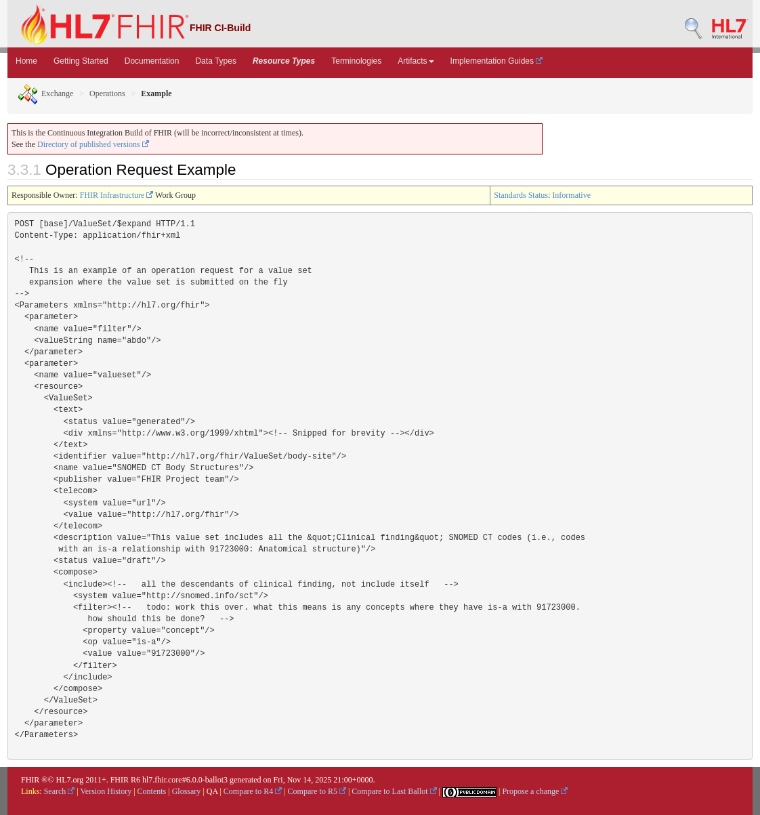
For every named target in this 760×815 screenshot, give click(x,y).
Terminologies (356, 61)
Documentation (152, 61)
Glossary (186, 791)
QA (212, 791)
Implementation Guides (496, 61)
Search (59, 791)
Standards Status (521, 195)
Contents (152, 791)
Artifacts (416, 61)
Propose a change (535, 791)
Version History (106, 791)
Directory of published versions (93, 144)
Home (26, 61)
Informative (571, 195)
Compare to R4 (253, 791)
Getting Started (81, 61)
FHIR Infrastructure (117, 195)
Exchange (45, 93)
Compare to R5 (317, 791)
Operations (107, 93)
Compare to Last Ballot (394, 791)
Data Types (215, 61)
